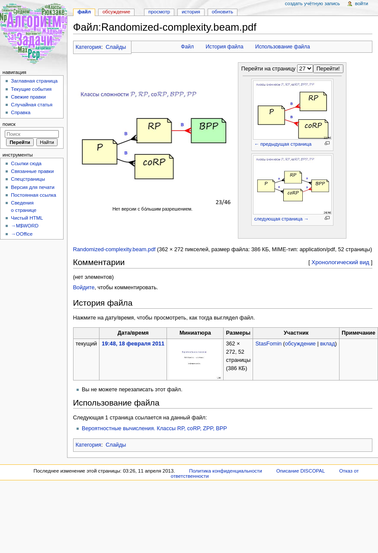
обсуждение (300, 344)
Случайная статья (31, 104)
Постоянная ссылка (33, 195)
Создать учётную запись (312, 3)
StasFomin (268, 344)
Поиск (9, 124)
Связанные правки (32, 171)
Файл (187, 47)
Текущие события (31, 89)
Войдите (84, 287)
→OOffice (21, 234)
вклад (327, 344)
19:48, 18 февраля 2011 (133, 344)
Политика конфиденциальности (225, 470)
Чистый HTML (27, 218)
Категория (88, 47)
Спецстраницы (28, 179)
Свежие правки (28, 96)
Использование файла (282, 47)
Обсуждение (116, 11)
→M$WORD (24, 225)
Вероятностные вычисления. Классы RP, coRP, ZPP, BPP (154, 428)
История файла (224, 47)
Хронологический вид (340, 262)
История (191, 11)
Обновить (222, 11)
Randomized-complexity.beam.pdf (114, 249)
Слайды (116, 47)
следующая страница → (281, 218)
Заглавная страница (34, 80)
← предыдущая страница (282, 144)
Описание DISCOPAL (300, 470)
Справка (20, 112)
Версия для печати (32, 187)
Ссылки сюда (26, 163)
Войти (361, 3)
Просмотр (159, 11)
